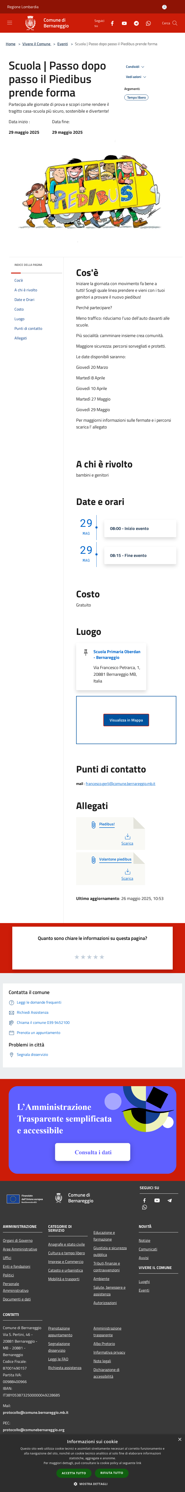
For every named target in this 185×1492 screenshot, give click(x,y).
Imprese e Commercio (65, 1261)
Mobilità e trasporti (63, 1279)
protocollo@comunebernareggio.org (34, 1430)
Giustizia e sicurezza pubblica (110, 1251)
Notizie (144, 1240)
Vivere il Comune (36, 44)
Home (10, 44)
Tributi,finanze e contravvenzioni (106, 1266)
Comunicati (148, 1249)
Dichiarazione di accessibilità (106, 1373)
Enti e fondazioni (16, 1266)
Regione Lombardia (23, 7)
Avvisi (144, 1258)
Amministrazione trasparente (107, 1331)
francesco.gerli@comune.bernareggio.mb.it (120, 783)
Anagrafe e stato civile (66, 1244)
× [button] (179, 1439)
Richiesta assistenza (64, 1368)
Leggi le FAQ (58, 1359)
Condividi (136, 67)
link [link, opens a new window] (138, 1463)
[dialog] (92, 1463)
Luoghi (144, 1281)
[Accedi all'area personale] (164, 7)
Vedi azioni (137, 77)
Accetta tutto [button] (74, 1473)
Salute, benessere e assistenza (109, 1290)
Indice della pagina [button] (28, 264)
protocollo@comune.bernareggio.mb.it (35, 1412)
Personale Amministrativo (15, 1287)
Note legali (102, 1361)
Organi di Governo (18, 1240)
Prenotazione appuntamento (60, 1331)
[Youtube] (122, 23)
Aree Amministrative (20, 1249)
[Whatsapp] (146, 23)
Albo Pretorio (104, 1343)
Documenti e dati (17, 1299)
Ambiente (101, 1279)
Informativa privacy (109, 1352)
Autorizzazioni (105, 1303)
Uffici (7, 1258)
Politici (8, 1275)
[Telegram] (134, 23)
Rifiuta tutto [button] (111, 1473)
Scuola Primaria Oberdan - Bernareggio (116, 654)
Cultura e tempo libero (66, 1253)
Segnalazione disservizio (59, 1347)
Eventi (62, 44)
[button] (92, 1483)
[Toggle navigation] (10, 23)
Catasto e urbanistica (65, 1270)
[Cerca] (175, 23)
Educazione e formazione (104, 1236)
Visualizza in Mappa (126, 720)
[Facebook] (110, 23)
